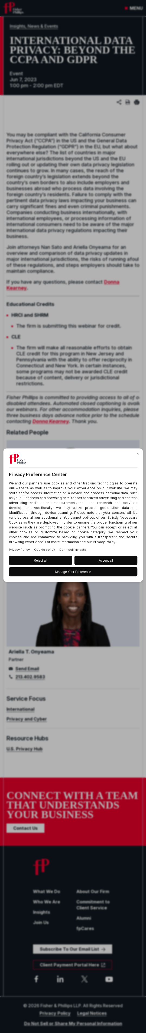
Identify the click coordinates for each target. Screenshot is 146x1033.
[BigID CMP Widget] (73, 516)
